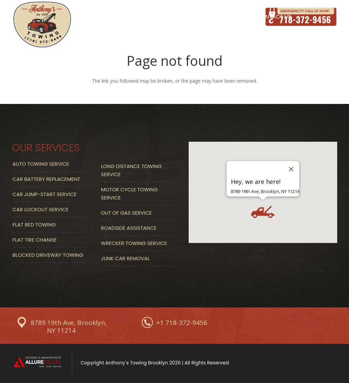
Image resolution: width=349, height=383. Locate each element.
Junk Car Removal (125, 258)
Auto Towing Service (40, 163)
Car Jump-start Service (44, 194)
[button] (263, 211)
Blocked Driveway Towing (47, 254)
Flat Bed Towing (34, 224)
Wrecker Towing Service (134, 243)
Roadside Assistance (129, 227)
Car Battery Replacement (46, 179)
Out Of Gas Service (126, 212)
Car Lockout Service (40, 209)
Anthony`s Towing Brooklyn (136, 362)
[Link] (42, 25)
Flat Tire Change (34, 239)
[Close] (291, 169)
